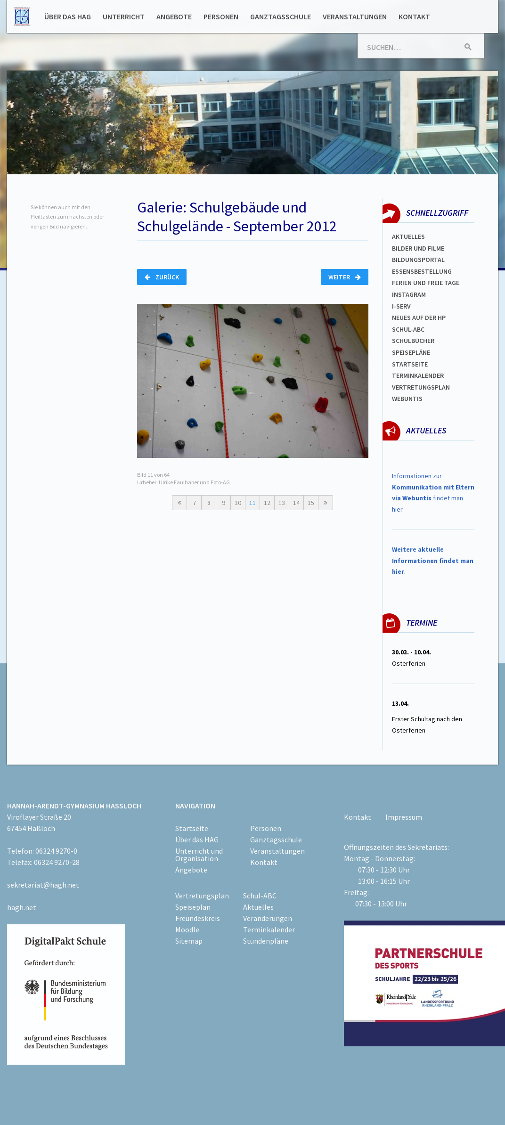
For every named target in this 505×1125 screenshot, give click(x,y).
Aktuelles (408, 236)
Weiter (344, 277)
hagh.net (21, 907)
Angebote (174, 16)
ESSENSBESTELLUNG (422, 271)
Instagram (409, 294)
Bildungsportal (418, 259)
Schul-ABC (260, 895)
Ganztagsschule (280, 16)
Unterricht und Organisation (199, 854)
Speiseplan (193, 907)
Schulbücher (413, 340)
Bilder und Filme (418, 248)
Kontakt (414, 16)
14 (296, 502)
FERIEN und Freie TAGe (425, 282)
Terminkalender (418, 375)
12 (267, 502)
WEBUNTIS (407, 398)
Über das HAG (67, 16)
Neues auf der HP (419, 317)
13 (281, 502)
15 (311, 502)
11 (252, 502)
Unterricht (124, 16)
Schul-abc (408, 329)
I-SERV (401, 306)
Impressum (403, 817)
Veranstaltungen (355, 16)
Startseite (410, 364)
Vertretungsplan (421, 387)
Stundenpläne (265, 941)
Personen (221, 16)
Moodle (187, 929)
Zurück (162, 277)
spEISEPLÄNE (411, 352)
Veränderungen (267, 918)
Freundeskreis (197, 918)
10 (238, 502)
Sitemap (189, 941)
